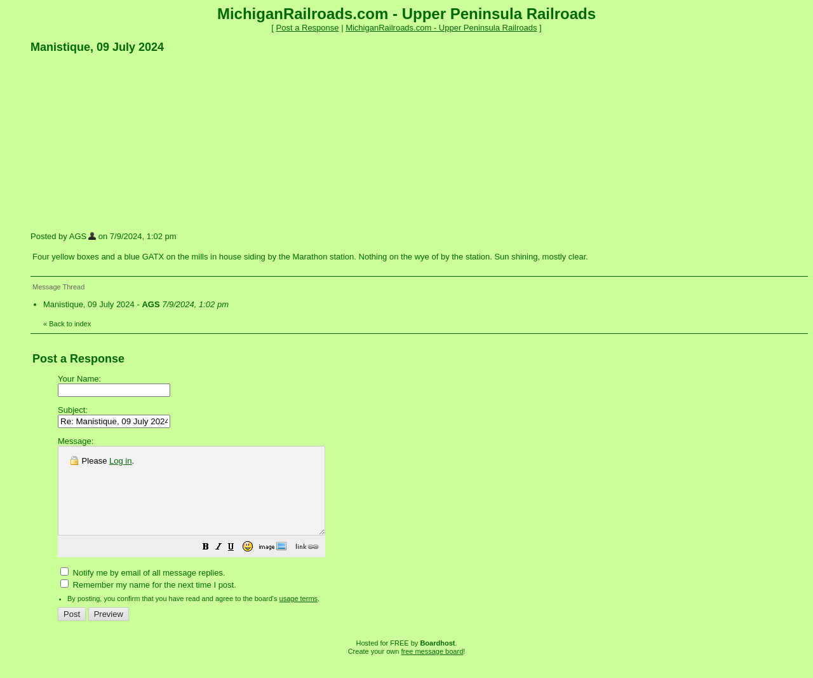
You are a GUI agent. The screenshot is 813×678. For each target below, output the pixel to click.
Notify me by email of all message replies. (142, 590)
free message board (432, 668)
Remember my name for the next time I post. (148, 602)
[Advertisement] (125, 141)
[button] (237, 566)
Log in (120, 461)
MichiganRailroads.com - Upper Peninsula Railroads (441, 27)
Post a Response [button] (307, 27)
